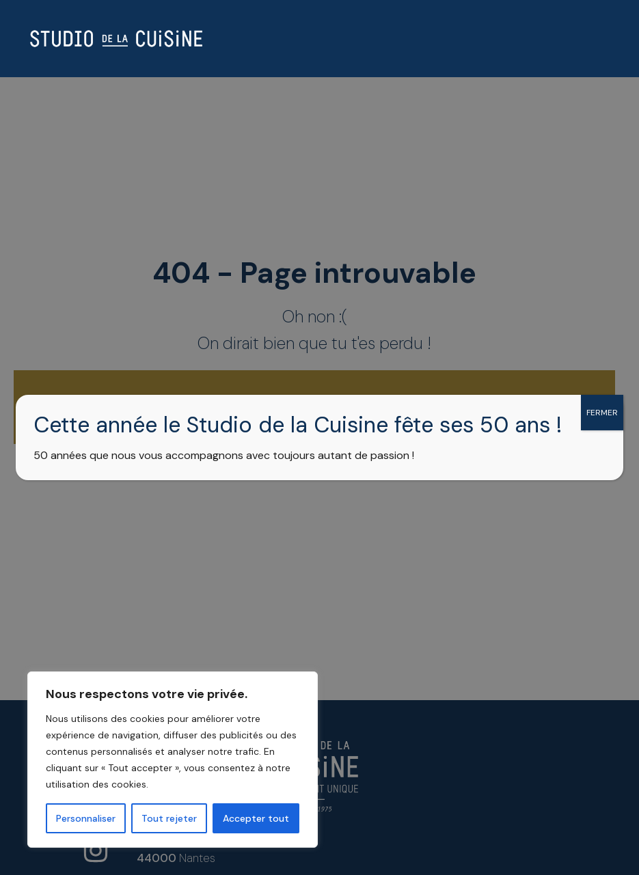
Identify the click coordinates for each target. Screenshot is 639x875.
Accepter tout (256, 818)
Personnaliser (85, 818)
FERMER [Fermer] (602, 412)
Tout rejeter (169, 818)
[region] (177, 759)
